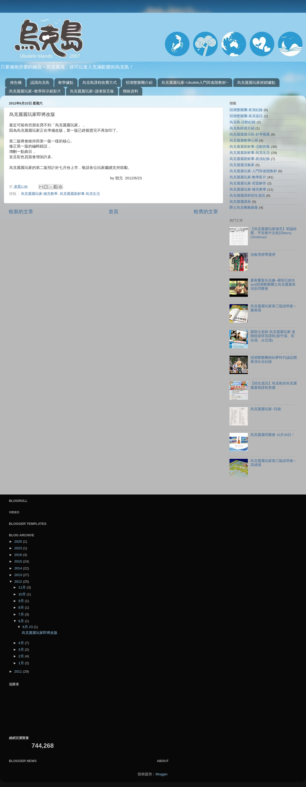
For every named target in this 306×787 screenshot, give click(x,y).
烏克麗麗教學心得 (244, 140)
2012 (18, 581)
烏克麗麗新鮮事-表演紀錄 (250, 159)
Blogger (161, 774)
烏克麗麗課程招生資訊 (247, 195)
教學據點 (65, 82)
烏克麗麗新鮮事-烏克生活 (80, 194)
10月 (22, 594)
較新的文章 (21, 211)
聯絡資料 (130, 91)
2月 (21, 656)
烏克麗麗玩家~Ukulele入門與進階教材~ (194, 82)
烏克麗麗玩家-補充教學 (39, 194)
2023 (18, 548)
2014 (18, 568)
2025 (18, 541)
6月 (21, 621)
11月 (22, 587)
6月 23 (28, 627)
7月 (21, 614)
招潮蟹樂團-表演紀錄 (246, 110)
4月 (21, 643)
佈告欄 (15, 82)
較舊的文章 (206, 211)
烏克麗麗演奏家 (242, 165)
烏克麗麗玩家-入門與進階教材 (253, 171)
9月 (21, 601)
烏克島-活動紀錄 (243, 122)
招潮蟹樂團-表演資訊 (246, 116)
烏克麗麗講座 (240, 202)
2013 (18, 575)
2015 (18, 561)
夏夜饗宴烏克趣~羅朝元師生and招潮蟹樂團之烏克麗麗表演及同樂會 (273, 284)
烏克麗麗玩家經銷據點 (256, 82)
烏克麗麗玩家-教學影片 (248, 177)
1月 (21, 663)
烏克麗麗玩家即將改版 (39, 633)
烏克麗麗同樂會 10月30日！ (272, 435)
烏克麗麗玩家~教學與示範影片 (35, 91)
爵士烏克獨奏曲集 (244, 207)
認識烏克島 (39, 82)
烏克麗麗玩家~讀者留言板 (92, 91)
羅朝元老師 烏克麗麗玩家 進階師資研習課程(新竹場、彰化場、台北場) (272, 336)
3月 (21, 649)
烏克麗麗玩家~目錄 (265, 409)
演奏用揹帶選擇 (262, 255)
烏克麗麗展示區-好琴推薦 (250, 134)
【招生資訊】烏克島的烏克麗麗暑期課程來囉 (273, 385)
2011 (18, 671)
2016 (18, 555)
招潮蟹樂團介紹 (139, 82)
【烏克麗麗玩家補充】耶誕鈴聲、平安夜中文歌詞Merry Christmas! (273, 233)
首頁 (113, 211)
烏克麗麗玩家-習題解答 (248, 183)
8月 (21, 607)
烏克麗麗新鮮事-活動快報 (250, 147)
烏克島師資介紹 (242, 128)
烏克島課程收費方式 (99, 82)
